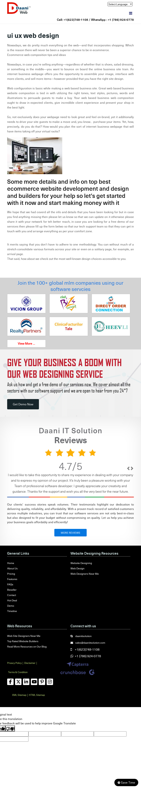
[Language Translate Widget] (120, 4)
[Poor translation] (10, 728)
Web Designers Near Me (84, 573)
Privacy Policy (14, 663)
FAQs (10, 584)
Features (12, 579)
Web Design (77, 568)
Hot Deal (12, 600)
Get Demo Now (23, 404)
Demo (10, 605)
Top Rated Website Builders (22, 641)
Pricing (11, 573)
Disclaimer (29, 663)
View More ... (26, 343)
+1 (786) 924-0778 (121, 19)
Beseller (12, 589)
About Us (12, 568)
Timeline (12, 611)
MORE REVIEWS (70, 532)
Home (10, 563)
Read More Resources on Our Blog (27, 646)
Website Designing (81, 563)
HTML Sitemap (37, 695)
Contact (11, 595)
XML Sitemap (19, 695)
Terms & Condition (18, 672)
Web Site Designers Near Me (23, 636)
